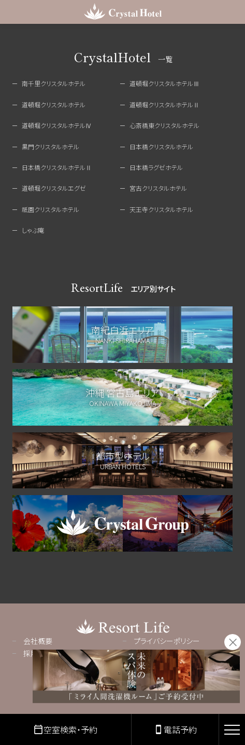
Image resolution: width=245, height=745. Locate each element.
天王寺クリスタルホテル (161, 209)
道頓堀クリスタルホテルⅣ (57, 125)
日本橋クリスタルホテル (161, 146)
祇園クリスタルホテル (50, 209)
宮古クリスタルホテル (158, 188)
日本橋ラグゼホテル (156, 167)
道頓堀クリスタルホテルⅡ (164, 104)
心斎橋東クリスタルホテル (164, 125)
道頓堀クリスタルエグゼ (54, 188)
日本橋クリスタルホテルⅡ (57, 167)
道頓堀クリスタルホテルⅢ (164, 83)
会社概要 (37, 641)
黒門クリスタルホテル (50, 146)
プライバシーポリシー (167, 641)
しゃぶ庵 (33, 230)
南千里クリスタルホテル (53, 83)
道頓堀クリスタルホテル (53, 104)
